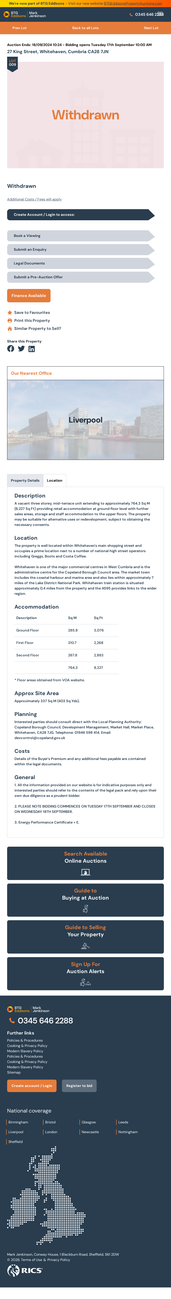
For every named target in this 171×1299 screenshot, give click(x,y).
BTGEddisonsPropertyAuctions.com (133, 3)
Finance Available (29, 295)
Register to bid (79, 1085)
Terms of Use (31, 1259)
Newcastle (90, 1132)
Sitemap (14, 1072)
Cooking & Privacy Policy (27, 1045)
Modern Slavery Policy (25, 1051)
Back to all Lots (85, 28)
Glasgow (89, 1122)
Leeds (123, 1122)
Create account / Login (32, 1085)
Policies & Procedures (25, 1040)
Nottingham (128, 1132)
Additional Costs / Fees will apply (34, 199)
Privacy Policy (58, 1259)
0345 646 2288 (146, 14)
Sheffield (15, 1141)
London (51, 1132)
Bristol (50, 1122)
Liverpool (15, 1132)
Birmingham (18, 1122)
